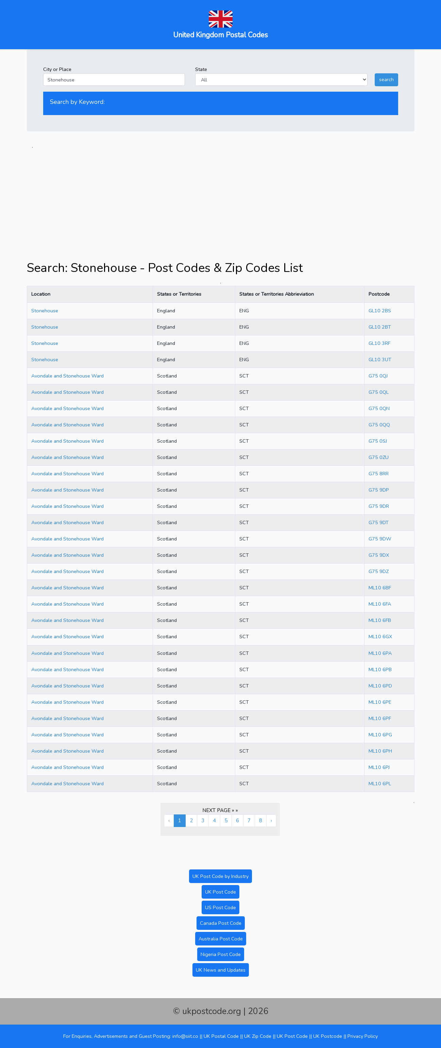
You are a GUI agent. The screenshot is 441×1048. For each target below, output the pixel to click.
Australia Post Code (221, 938)
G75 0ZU (379, 457)
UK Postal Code (221, 1036)
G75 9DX (379, 555)
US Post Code (220, 907)
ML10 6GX (380, 636)
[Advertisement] (220, 197)
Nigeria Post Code (221, 954)
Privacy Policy (362, 1036)
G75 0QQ (379, 424)
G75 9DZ (379, 571)
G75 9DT (379, 522)
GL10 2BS (380, 310)
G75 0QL (379, 392)
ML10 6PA (380, 653)
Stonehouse (44, 310)
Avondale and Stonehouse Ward (67, 375)
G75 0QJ (378, 375)
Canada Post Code (220, 923)
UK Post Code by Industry (220, 876)
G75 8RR (379, 473)
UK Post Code (220, 891)
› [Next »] (271, 820)
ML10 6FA (380, 604)
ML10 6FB (380, 620)
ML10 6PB (380, 669)
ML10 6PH (380, 751)
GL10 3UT (380, 359)
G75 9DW (380, 538)
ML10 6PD (380, 685)
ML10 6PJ (379, 767)
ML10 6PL (380, 783)
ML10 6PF (380, 718)
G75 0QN (379, 408)
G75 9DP (379, 489)
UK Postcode (327, 1036)
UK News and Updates (220, 970)
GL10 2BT (380, 327)
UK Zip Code (257, 1036)
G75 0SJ (378, 441)
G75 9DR (379, 506)
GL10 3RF (379, 343)
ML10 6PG (380, 734)
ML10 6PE (380, 702)
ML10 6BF (380, 587)
